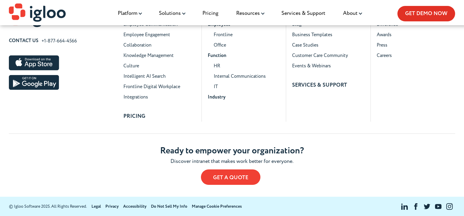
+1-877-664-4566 (59, 41)
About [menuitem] (350, 13)
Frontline (223, 34)
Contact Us (23, 41)
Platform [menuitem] (127, 13)
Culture (131, 66)
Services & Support (303, 13)
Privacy (112, 206)
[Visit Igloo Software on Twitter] (427, 206)
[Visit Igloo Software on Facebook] (416, 206)
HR (217, 66)
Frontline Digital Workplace (151, 86)
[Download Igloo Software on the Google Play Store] (34, 82)
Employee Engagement (146, 34)
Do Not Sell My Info (169, 206)
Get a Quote (230, 178)
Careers (384, 55)
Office (220, 45)
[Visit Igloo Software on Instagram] (449, 206)
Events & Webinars (311, 66)
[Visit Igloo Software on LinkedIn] (404, 206)
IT (216, 86)
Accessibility (134, 206)
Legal (96, 206)
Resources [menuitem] (248, 13)
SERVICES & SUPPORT (319, 85)
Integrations (135, 97)
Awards (384, 34)
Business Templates (312, 34)
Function (217, 55)
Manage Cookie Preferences (217, 206)
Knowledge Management (148, 55)
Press (382, 45)
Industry (216, 97)
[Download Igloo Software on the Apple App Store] (34, 62)
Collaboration (137, 45)
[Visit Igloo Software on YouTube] (438, 206)
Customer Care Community (320, 55)
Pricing (210, 13)
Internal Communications (240, 76)
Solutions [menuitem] (170, 13)
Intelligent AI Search (144, 76)
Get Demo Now (426, 14)
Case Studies (305, 45)
